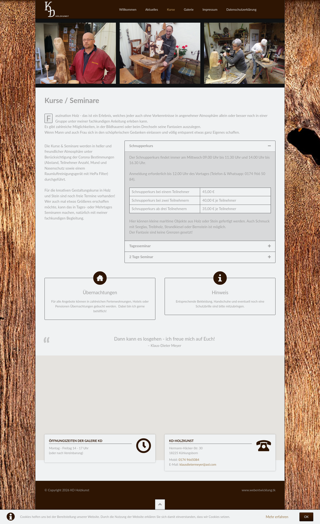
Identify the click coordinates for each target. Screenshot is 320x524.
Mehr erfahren (277, 517)
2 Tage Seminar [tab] (141, 257)
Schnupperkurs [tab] (141, 146)
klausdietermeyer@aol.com (198, 464)
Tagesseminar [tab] (140, 246)
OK (306, 517)
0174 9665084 (188, 459)
